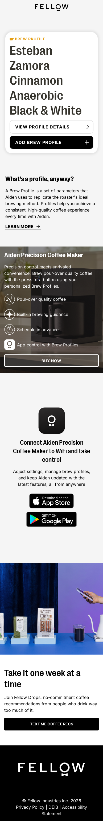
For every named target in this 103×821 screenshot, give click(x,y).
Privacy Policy (30, 807)
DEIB (53, 807)
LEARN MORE (23, 226)
